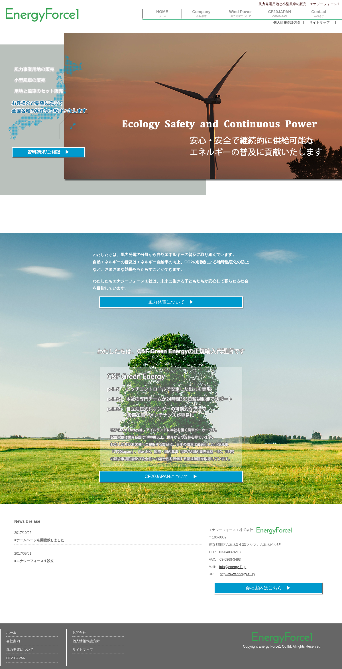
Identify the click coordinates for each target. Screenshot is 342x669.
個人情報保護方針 (287, 23)
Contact (318, 14)
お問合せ (79, 633)
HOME (162, 14)
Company (201, 14)
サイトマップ (319, 23)
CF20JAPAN (279, 14)
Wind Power (240, 14)
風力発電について (20, 650)
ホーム (11, 633)
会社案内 (13, 641)
